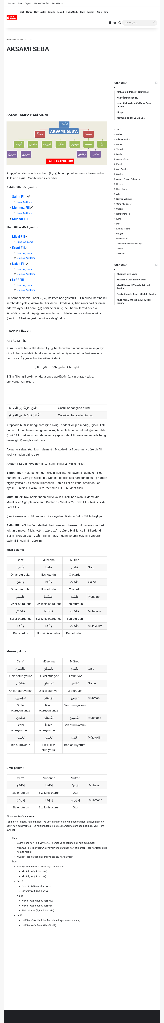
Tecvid (60, 12)
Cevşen (11, 3)
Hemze (119, 184)
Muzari (90, 12)
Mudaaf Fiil (20, 219)
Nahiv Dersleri (123, 213)
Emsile (51, 12)
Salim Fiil (19, 197)
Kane (99, 12)
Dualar (119, 154)
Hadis (119, 144)
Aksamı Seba (122, 159)
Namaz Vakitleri (41, 3)
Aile (118, 194)
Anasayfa (12, 39)
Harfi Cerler (40, 12)
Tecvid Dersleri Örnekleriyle (129, 243)
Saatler (119, 209)
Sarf (22, 12)
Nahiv (29, 12)
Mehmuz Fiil (21, 208)
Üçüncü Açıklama (26, 258)
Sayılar (28, 3)
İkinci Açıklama (24, 202)
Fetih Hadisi (57, 3)
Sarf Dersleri (122, 169)
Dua (20, 3)
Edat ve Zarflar (123, 139)
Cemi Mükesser (123, 204)
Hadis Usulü (72, 12)
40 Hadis (120, 253)
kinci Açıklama (25, 285)
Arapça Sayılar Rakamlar (128, 179)
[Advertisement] (57, 81)
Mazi (82, 12)
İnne (106, 12)
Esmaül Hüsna (123, 228)
